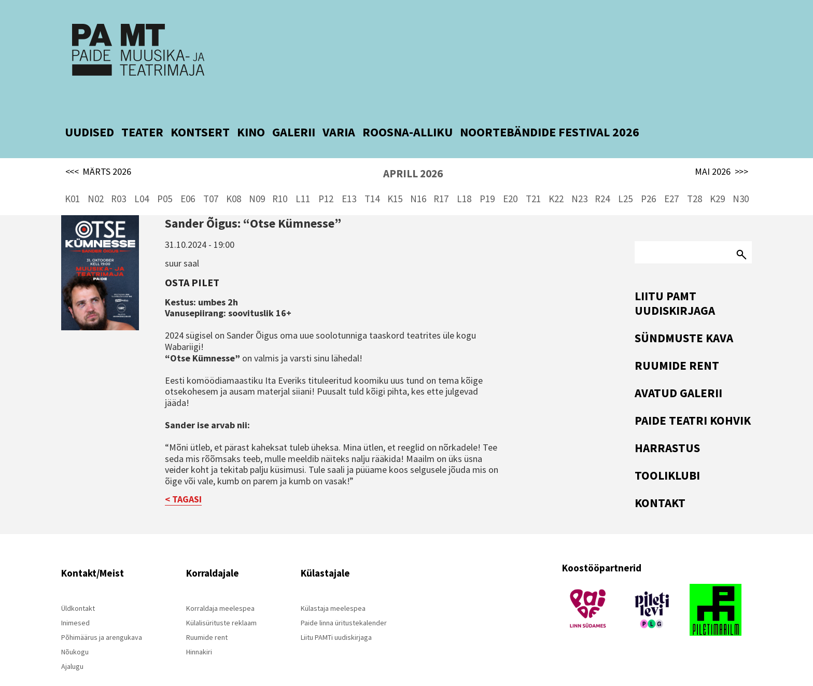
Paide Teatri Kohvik (693, 397)
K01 (72, 176)
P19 (487, 176)
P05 (164, 176)
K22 (556, 176)
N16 (418, 176)
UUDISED (89, 110)
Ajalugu (72, 644)
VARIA (339, 110)
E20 (510, 176)
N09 (257, 176)
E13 (349, 176)
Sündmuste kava (684, 315)
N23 (579, 176)
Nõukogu (75, 629)
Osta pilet (192, 260)
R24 (602, 176)
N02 (96, 176)
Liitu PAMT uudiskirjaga (675, 281)
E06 (187, 176)
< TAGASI (183, 477)
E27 (671, 176)
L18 (464, 176)
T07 (210, 176)
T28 (694, 176)
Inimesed (75, 600)
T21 (533, 176)
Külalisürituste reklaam (221, 600)
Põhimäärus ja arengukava (101, 615)
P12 (325, 176)
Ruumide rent (677, 343)
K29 (717, 176)
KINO (251, 110)
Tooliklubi (667, 452)
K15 (394, 176)
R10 (279, 176)
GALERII (293, 110)
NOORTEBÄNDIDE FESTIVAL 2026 (549, 110)
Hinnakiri (199, 629)
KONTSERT (200, 110)
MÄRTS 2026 (98, 149)
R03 (118, 176)
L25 (625, 176)
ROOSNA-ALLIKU (407, 110)
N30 (741, 176)
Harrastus (667, 425)
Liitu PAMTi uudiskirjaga (336, 615)
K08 (233, 176)
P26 (648, 176)
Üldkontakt (78, 586)
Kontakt (660, 480)
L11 (303, 176)
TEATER (142, 110)
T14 (372, 176)
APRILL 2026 (413, 151)
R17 (440, 176)
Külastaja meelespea (333, 586)
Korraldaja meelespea (220, 586)
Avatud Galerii (678, 370)
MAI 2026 (721, 149)
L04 (141, 176)
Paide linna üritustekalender (344, 600)
